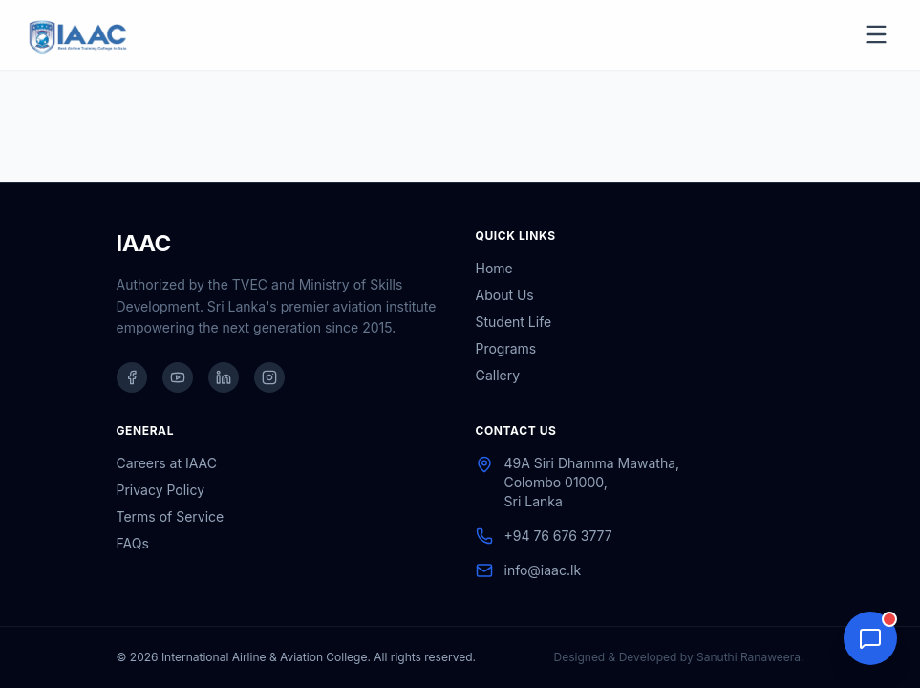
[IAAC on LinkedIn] (223, 377)
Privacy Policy (161, 490)
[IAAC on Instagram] (269, 377)
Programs (506, 348)
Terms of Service (171, 516)
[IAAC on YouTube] (177, 377)
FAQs (133, 543)
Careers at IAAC (167, 463)
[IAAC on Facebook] (132, 377)
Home (494, 268)
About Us (505, 295)
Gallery (498, 375)
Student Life (514, 321)
